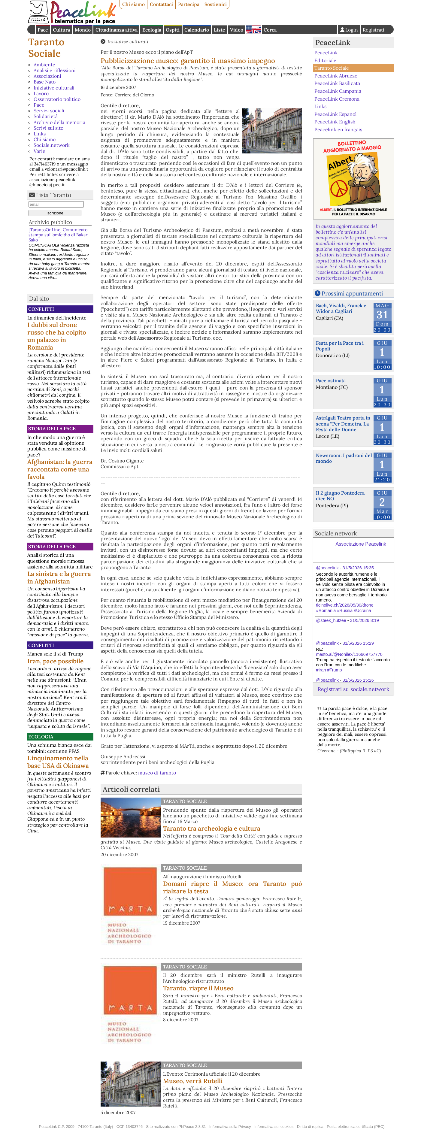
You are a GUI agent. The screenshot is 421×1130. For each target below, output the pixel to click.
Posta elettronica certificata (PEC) (355, 1126)
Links (40, 134)
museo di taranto (157, 773)
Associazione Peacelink (361, 544)
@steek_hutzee (331, 620)
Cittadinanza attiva (116, 30)
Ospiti (173, 30)
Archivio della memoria (59, 122)
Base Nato (45, 82)
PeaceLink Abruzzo (335, 76)
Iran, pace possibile (55, 661)
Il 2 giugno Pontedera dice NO (340, 495)
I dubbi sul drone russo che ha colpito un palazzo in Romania (56, 336)
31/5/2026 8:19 (364, 620)
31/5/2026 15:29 (358, 643)
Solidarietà (46, 116)
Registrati (373, 30)
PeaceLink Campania (337, 91)
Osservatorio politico (57, 99)
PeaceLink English (335, 122)
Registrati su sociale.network (353, 689)
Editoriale (325, 60)
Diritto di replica (310, 1126)
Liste (219, 30)
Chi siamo (133, 4)
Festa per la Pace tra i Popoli (340, 346)
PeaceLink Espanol (335, 114)
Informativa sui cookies (273, 1126)
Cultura (61, 30)
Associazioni (47, 76)
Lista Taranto (53, 194)
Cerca (270, 30)
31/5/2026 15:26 (358, 680)
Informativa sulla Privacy (230, 1126)
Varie (39, 151)
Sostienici (215, 4)
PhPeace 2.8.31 (192, 1126)
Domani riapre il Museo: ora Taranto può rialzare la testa (232, 887)
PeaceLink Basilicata (337, 83)
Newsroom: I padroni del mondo (344, 458)
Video (236, 30)
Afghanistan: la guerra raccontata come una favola (59, 469)
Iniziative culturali (54, 88)
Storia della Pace (52, 429)
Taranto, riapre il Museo (198, 988)
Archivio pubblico (50, 222)
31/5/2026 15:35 (358, 567)
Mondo (83, 30)
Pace (43, 30)
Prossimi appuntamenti (352, 293)
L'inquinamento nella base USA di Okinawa (58, 762)
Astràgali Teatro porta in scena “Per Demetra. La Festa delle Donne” (343, 423)
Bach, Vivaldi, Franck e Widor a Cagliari (341, 308)
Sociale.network (52, 145)
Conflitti (41, 309)
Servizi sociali (49, 111)
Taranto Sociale (46, 47)
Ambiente (44, 65)
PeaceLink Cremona (336, 98)
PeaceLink (332, 42)
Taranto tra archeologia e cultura (211, 828)
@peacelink (327, 567)
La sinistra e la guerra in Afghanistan (59, 577)
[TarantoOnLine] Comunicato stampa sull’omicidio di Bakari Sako (59, 235)
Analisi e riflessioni (55, 70)
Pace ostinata (331, 380)
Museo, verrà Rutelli (193, 1081)
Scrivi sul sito (48, 128)
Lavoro (41, 93)
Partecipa (188, 4)
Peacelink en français (338, 129)
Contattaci (161, 4)
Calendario (196, 30)
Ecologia (151, 30)
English (253, 29)
